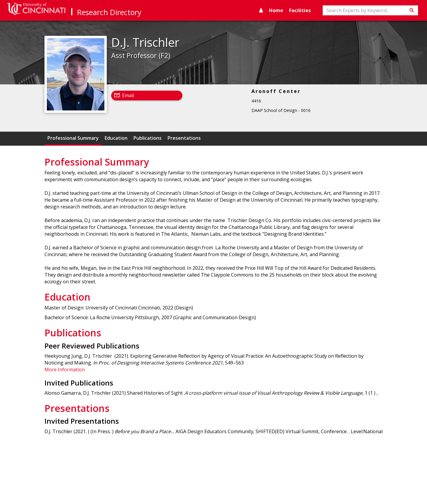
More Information (64, 369)
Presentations (184, 138)
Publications (147, 138)
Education (116, 138)
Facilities (300, 10)
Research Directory (109, 12)
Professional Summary (73, 138)
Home (276, 10)
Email (128, 95)
